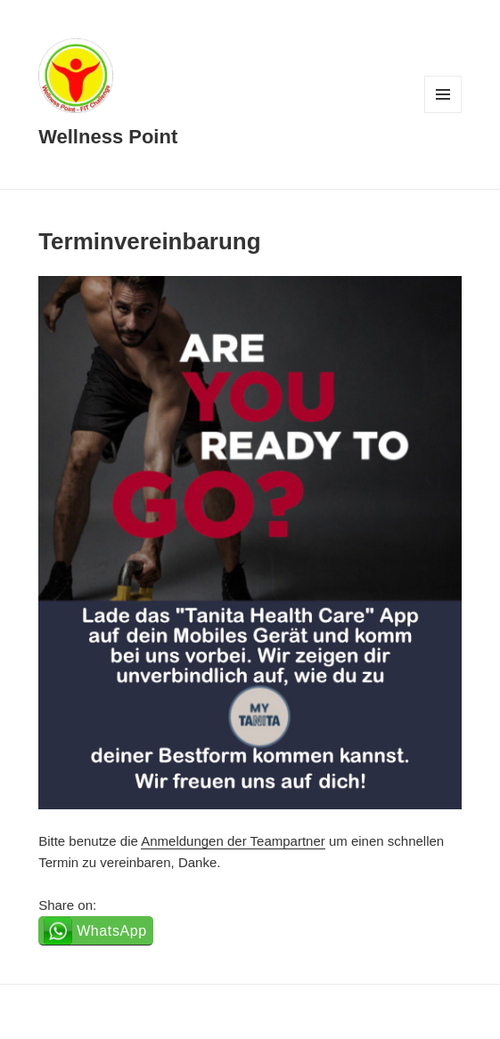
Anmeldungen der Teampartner (233, 840)
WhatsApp (112, 930)
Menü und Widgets (443, 112)
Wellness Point (107, 137)
